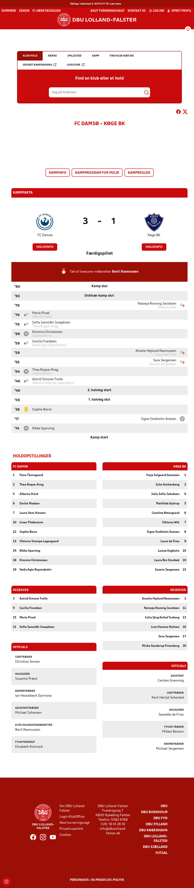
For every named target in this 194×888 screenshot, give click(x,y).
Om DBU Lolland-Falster (72, 808)
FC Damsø (45, 235)
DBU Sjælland (155, 846)
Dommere (9, 11)
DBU (164, 806)
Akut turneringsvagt (107, 11)
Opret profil (179, 10)
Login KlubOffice (71, 816)
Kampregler (139, 172)
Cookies (65, 834)
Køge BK (154, 235)
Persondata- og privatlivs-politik (97, 880)
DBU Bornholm (154, 812)
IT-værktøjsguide (46, 11)
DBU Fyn (160, 818)
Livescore (75, 64)
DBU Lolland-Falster (155, 838)
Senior (24, 11)
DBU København (153, 830)
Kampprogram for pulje (97, 172)
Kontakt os (137, 11)
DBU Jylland (156, 824)
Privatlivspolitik (71, 828)
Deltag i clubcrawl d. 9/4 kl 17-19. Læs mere (95, 4)
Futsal (161, 853)
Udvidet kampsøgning (39, 64)
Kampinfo (57, 172)
